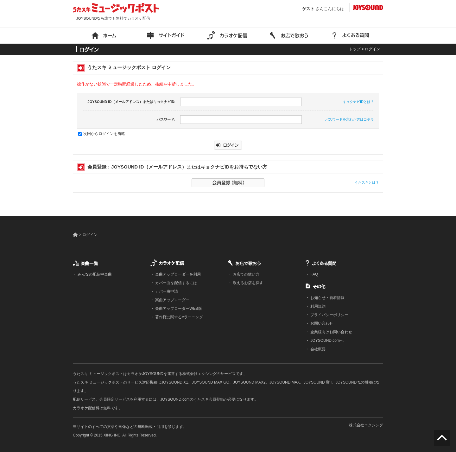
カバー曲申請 (166, 291)
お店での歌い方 (245, 274)
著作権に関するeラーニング (178, 317)
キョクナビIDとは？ (358, 102)
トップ (354, 49)
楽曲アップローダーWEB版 (178, 308)
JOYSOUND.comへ (326, 340)
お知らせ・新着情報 (327, 298)
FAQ (313, 274)
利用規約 (317, 306)
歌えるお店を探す (247, 283)
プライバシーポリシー (328, 315)
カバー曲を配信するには (175, 283)
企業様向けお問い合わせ (330, 332)
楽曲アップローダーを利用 (177, 274)
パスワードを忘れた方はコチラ (349, 119)
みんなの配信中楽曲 (94, 274)
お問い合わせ (321, 323)
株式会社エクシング (366, 425)
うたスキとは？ (367, 182)
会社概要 (317, 349)
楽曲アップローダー (171, 300)
